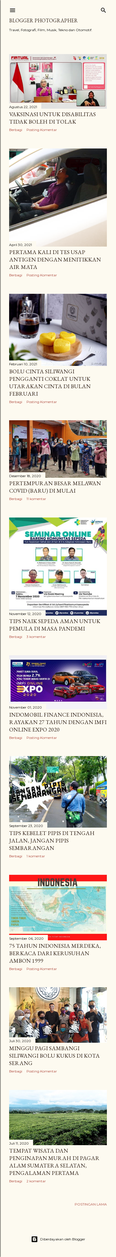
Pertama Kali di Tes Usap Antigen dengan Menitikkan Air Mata (55, 259)
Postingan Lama (91, 1204)
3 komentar (36, 637)
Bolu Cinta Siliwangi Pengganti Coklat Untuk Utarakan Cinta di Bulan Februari (50, 382)
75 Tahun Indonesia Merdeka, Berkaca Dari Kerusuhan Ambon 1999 (55, 953)
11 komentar (36, 499)
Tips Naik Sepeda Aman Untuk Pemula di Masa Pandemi (54, 624)
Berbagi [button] (15, 130)
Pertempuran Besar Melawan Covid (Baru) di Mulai (55, 486)
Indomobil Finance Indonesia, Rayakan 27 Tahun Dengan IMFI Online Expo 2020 (58, 722)
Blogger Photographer (43, 20)
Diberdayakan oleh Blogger (58, 1239)
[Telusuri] (103, 9)
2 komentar (36, 1181)
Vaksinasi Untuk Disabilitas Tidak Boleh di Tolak (52, 117)
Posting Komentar (42, 130)
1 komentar (36, 856)
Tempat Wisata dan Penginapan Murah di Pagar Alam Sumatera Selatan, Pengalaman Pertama (54, 1162)
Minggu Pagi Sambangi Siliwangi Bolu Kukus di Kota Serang (54, 1055)
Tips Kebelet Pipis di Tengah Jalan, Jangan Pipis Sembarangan (52, 840)
